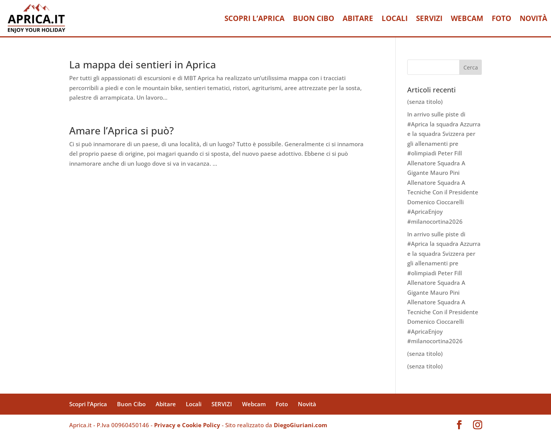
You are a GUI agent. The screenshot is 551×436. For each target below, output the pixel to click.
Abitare (358, 18)
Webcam (467, 18)
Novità (533, 18)
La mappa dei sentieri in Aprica (142, 64)
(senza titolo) (425, 101)
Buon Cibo (313, 18)
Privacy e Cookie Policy (187, 425)
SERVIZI (429, 18)
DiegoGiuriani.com (300, 425)
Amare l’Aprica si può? (121, 130)
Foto (501, 18)
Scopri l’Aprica (254, 18)
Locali (395, 18)
